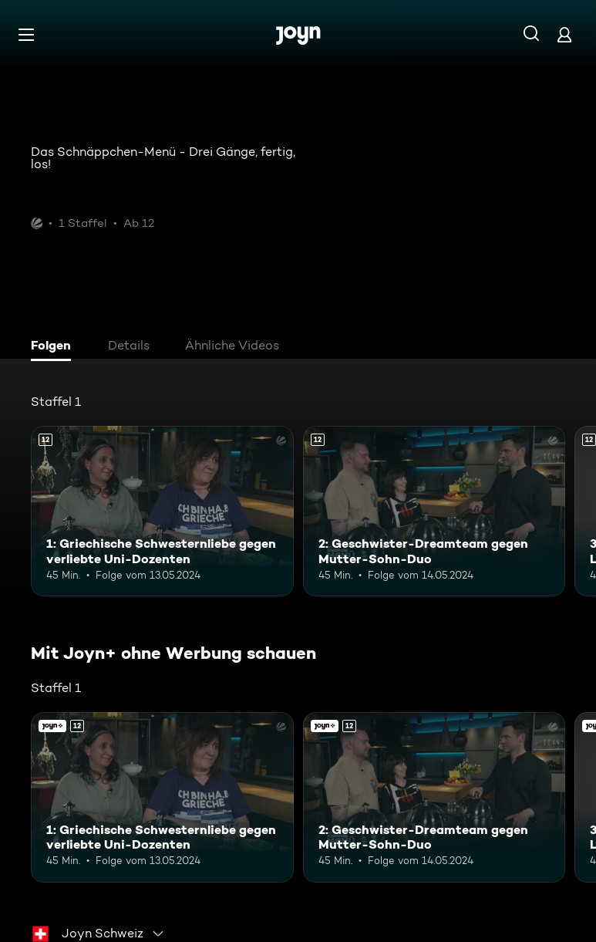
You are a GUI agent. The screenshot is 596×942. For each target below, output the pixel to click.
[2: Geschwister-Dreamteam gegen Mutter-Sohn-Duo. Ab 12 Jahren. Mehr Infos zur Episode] (434, 511)
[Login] (564, 34)
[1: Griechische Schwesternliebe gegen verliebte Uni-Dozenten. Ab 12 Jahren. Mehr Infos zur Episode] (162, 511)
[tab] (55, 347)
